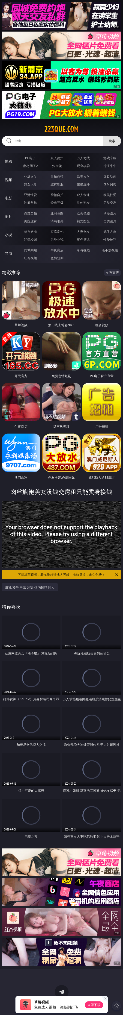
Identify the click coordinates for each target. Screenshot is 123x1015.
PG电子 (30, 158)
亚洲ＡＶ (30, 176)
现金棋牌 (83, 166)
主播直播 (83, 184)
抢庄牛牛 (109, 166)
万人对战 (83, 158)
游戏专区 (109, 158)
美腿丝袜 (30, 221)
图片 (8, 216)
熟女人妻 (30, 184)
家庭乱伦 (57, 231)
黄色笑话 (83, 239)
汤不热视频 (110, 250)
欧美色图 (83, 213)
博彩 (8, 161)
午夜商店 (57, 250)
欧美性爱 (109, 195)
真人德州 (57, 158)
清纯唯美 (57, 221)
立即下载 (93, 1005)
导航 (8, 253)
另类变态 (109, 202)
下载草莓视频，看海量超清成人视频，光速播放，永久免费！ (68, 575)
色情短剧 (57, 258)
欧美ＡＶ (83, 176)
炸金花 (57, 166)
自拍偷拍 (57, 176)
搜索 (112, 141)
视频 (8, 179)
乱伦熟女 (83, 202)
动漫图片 (109, 213)
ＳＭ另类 (109, 184)
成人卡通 (83, 195)
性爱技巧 (109, 239)
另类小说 (57, 239)
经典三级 (57, 202)
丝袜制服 (57, 184)
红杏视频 (30, 258)
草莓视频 (83, 250)
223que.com (61, 129)
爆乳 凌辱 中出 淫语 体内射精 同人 (29, 587)
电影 (8, 198)
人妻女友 (83, 231)
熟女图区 (83, 221)
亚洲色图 (57, 213)
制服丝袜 (30, 202)
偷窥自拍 (30, 213)
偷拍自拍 (57, 195)
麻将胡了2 (30, 166)
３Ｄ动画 (109, 176)
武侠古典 (109, 231)
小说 (8, 235)
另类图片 (109, 221)
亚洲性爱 (30, 195)
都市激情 (30, 231)
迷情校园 (30, 239)
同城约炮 (30, 250)
